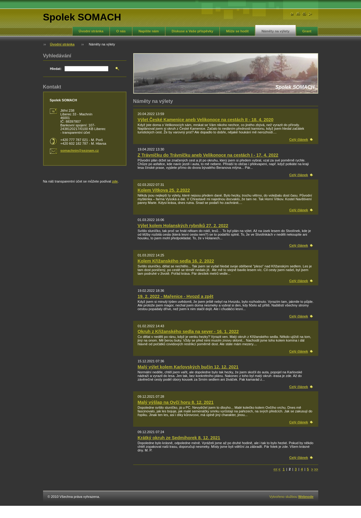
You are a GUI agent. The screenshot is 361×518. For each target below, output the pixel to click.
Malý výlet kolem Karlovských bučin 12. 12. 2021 (188, 366)
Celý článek (298, 139)
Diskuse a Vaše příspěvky (192, 31)
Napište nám (149, 31)
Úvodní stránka (91, 31)
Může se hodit (237, 31)
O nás (121, 31)
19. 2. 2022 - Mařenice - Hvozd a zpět (175, 296)
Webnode (305, 496)
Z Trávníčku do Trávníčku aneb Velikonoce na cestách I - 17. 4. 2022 (208, 155)
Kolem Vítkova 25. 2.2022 (164, 190)
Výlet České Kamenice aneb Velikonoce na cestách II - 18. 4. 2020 (206, 119)
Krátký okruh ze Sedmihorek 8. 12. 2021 (179, 437)
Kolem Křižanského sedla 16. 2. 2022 (176, 261)
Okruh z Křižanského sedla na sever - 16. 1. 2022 (188, 331)
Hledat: (56, 69)
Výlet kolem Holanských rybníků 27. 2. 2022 (183, 225)
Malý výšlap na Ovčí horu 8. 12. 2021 (176, 402)
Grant (307, 31)
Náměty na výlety (275, 31)
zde (115, 181)
